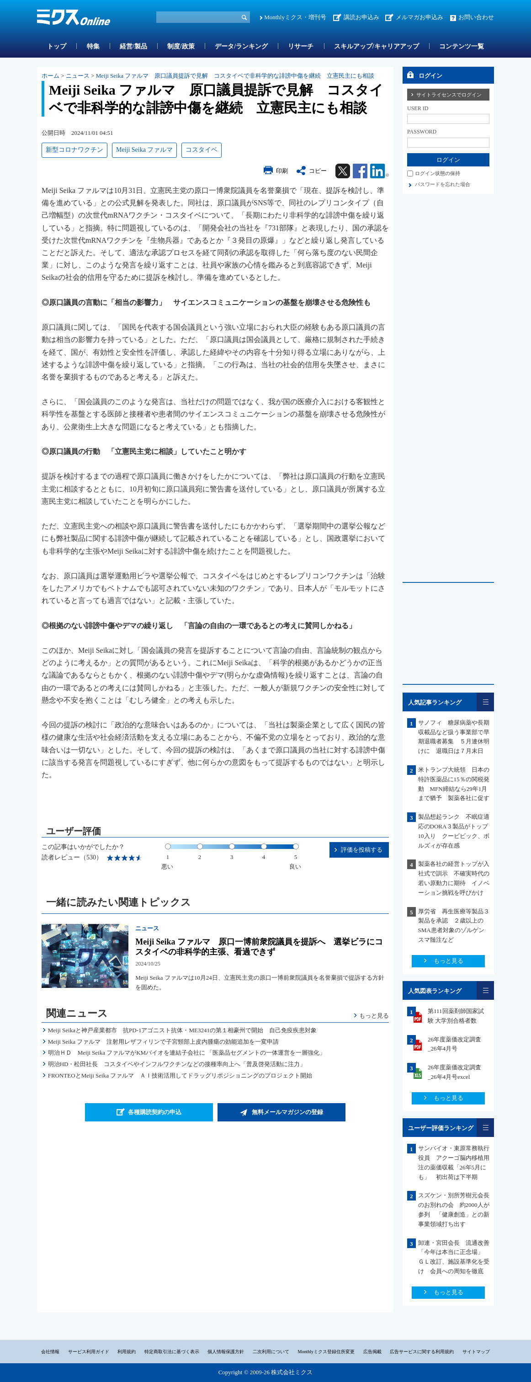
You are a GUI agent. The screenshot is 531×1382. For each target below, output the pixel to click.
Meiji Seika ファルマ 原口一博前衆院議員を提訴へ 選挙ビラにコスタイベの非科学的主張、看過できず (259, 946)
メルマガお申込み (419, 17)
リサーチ (300, 46)
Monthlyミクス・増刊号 (295, 17)
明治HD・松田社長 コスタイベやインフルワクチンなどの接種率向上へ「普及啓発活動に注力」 (177, 1064)
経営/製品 (133, 46)
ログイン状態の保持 (437, 173)
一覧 (485, 702)
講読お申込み (361, 17)
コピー (318, 170)
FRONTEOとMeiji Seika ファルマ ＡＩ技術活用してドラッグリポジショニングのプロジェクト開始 (180, 1075)
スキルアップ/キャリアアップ (376, 46)
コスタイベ (202, 149)
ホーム (50, 75)
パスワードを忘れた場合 (442, 184)
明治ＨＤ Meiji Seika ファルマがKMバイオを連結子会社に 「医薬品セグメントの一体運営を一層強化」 (187, 1052)
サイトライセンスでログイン (449, 94)
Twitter (342, 171)
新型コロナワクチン (74, 149)
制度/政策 (181, 46)
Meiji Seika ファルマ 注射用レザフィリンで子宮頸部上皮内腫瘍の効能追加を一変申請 (163, 1041)
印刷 (282, 170)
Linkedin (379, 171)
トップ (56, 46)
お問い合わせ (476, 17)
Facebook (360, 171)
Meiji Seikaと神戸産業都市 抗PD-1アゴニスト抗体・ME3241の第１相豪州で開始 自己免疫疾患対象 (182, 1030)
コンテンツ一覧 (461, 46)
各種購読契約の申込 (154, 1112)
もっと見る (374, 1015)
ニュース (78, 75)
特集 (93, 46)
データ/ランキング (241, 46)
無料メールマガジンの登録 (287, 1112)
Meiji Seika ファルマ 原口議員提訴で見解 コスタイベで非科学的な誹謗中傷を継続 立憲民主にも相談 (235, 75)
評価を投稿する (361, 849)
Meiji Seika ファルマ (144, 149)
